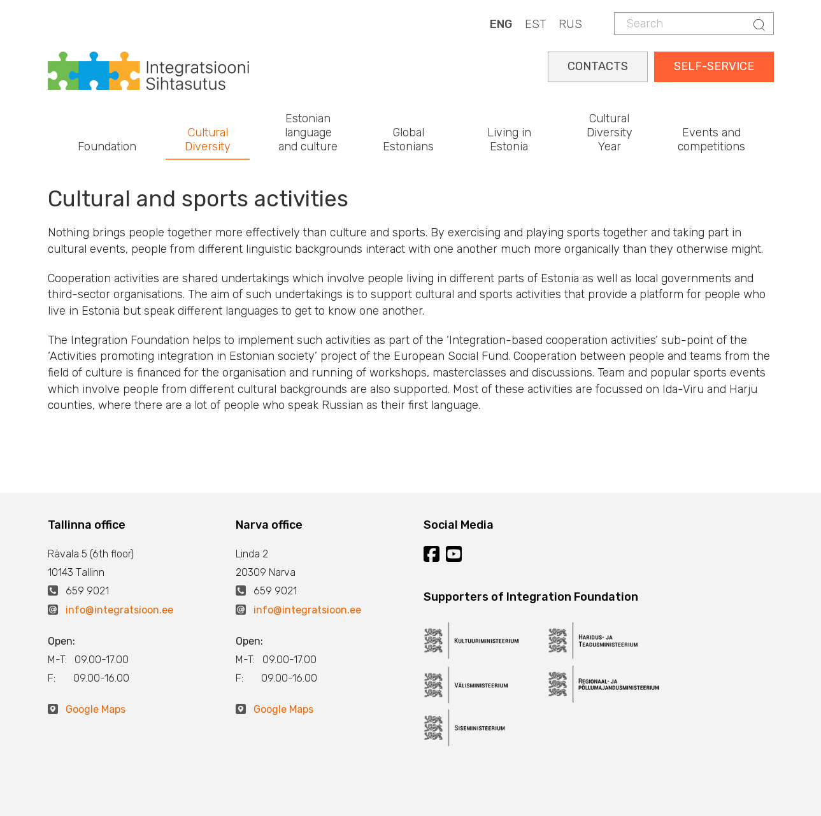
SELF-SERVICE (714, 66)
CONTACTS (598, 66)
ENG (501, 24)
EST (535, 24)
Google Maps (95, 709)
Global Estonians (408, 139)
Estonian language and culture (308, 132)
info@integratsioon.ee (119, 610)
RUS (570, 24)
